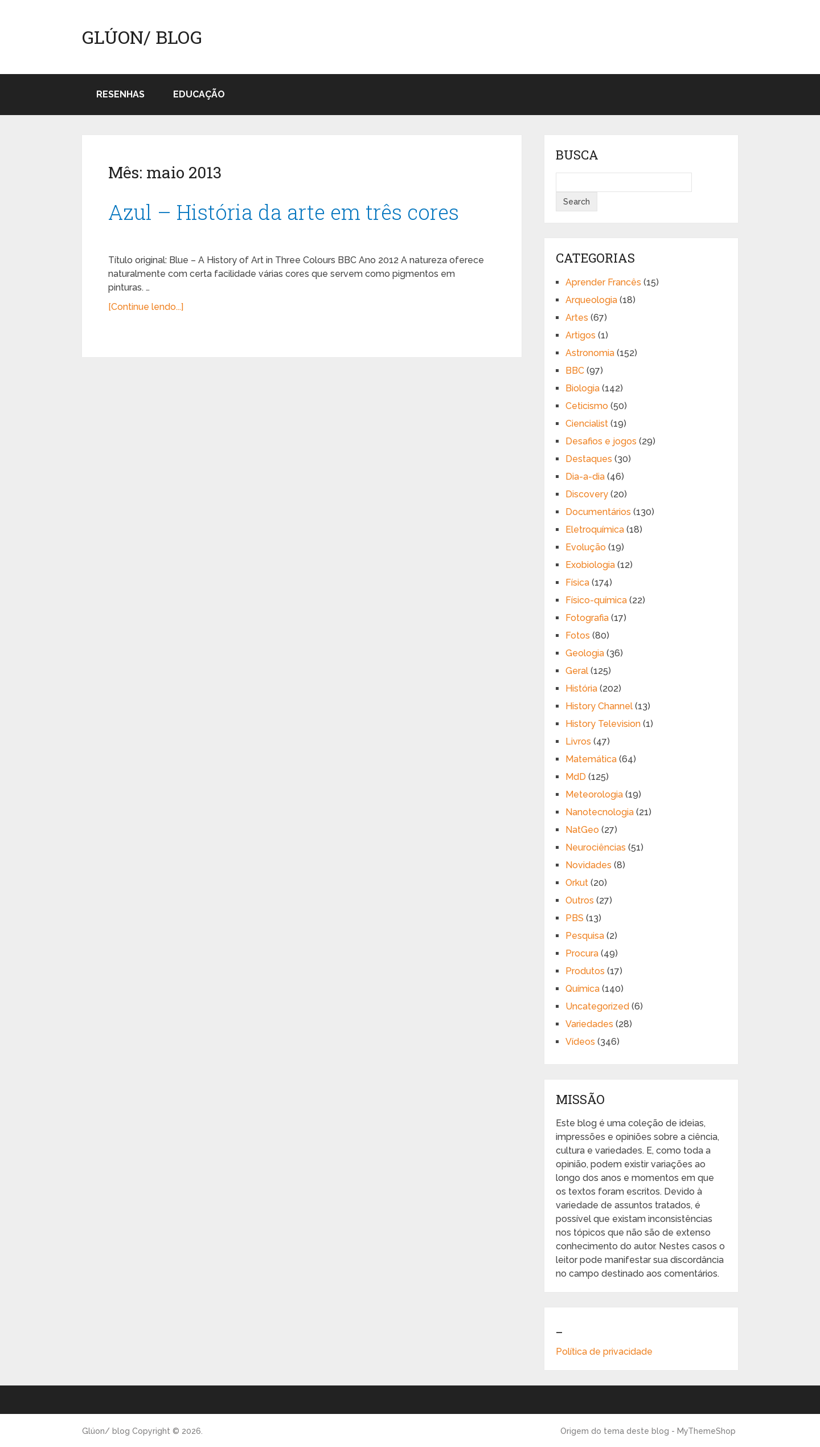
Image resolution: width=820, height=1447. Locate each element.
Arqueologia (591, 300)
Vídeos (580, 1041)
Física (577, 582)
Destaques (588, 458)
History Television (603, 723)
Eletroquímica (594, 529)
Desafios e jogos (601, 441)
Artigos (580, 335)
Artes (576, 317)
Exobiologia (590, 564)
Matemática (591, 759)
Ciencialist (586, 423)
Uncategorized (597, 1006)
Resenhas (120, 94)
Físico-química (596, 600)
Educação (199, 94)
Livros (578, 741)
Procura (581, 953)
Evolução (585, 547)
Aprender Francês (603, 282)
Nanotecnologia (599, 812)
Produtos (585, 971)
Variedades (589, 1024)
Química (582, 988)
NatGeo (582, 829)
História (581, 688)
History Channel (599, 706)
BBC (574, 370)
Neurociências (595, 847)
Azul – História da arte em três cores (283, 212)
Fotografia (587, 617)
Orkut (576, 882)
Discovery (586, 494)
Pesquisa (584, 935)
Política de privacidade (604, 1351)
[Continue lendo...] (145, 306)
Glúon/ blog (142, 37)
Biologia (582, 388)
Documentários (598, 511)
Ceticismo (586, 405)
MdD (575, 776)
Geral (576, 670)
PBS (574, 918)
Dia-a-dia (585, 476)
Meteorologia (594, 794)
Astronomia (589, 353)
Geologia (584, 653)
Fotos (577, 635)
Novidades (588, 865)
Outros (579, 900)
